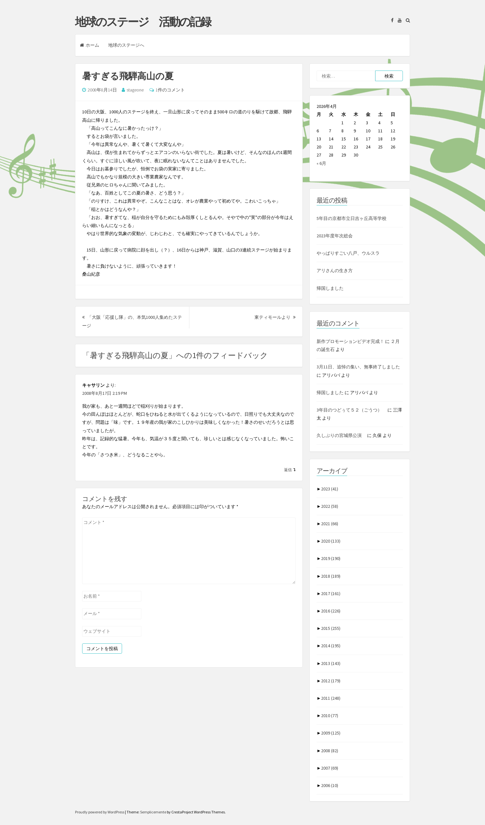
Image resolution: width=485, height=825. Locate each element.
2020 (330, 541)
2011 (330, 698)
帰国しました (330, 288)
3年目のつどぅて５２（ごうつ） (351, 410)
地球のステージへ (126, 45)
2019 (330, 558)
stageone (135, 90)
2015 (330, 628)
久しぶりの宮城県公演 (341, 435)
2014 (330, 646)
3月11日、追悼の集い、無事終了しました (358, 367)
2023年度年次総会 (335, 236)
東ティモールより (275, 317)
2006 (329, 785)
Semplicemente (153, 812)
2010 (329, 715)
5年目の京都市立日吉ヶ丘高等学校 (351, 218)
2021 (329, 523)
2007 (329, 768)
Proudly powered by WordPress (100, 812)
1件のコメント (170, 90)
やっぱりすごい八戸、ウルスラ (348, 253)
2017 (330, 593)
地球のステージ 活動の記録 (143, 22)
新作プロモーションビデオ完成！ (350, 341)
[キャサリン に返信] (290, 469)
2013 (330, 663)
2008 (329, 751)
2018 (330, 576)
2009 (330, 733)
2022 (329, 506)
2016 (330, 611)
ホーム (89, 45)
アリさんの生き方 (335, 270)
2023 (329, 489)
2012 (330, 681)
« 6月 (321, 163)
